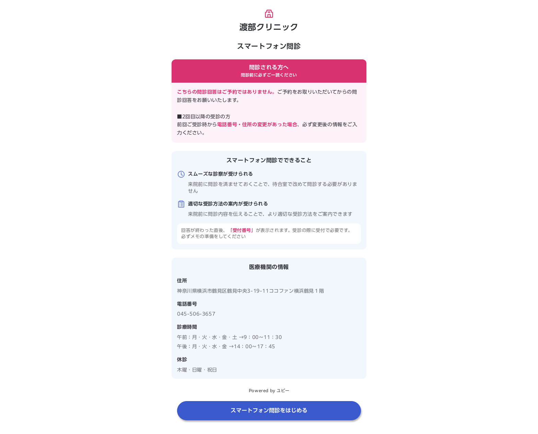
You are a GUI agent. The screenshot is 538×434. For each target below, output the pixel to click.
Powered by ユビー (269, 390)
